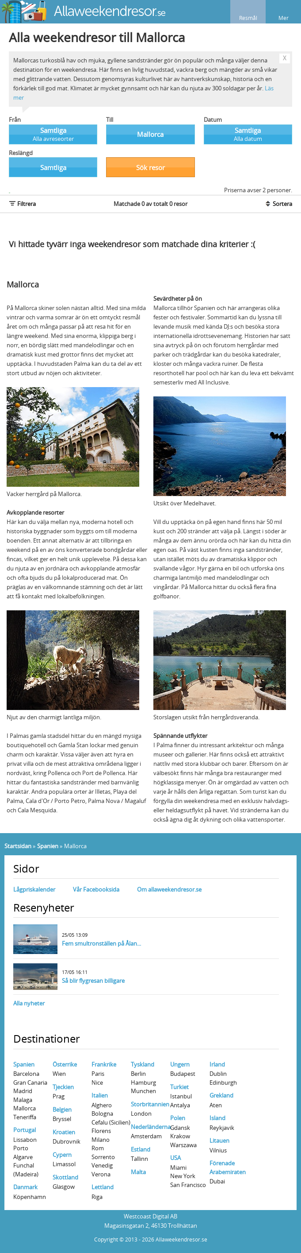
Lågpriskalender (34, 889)
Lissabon (25, 1140)
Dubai (217, 1181)
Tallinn (139, 1159)
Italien (99, 1095)
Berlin (138, 1074)
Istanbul (181, 1096)
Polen (177, 1118)
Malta (138, 1172)
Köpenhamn (29, 1197)
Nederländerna (151, 1127)
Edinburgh (223, 1082)
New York (182, 1176)
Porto (20, 1148)
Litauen (219, 1140)
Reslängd (21, 153)
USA (175, 1158)
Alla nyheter (29, 1003)
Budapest (182, 1074)
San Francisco (188, 1185)
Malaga (22, 1100)
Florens (101, 1131)
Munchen (143, 1091)
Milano (100, 1140)
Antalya (180, 1105)
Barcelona (26, 1074)
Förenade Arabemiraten (228, 1167)
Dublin (218, 1074)
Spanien (47, 846)
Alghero (101, 1105)
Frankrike (103, 1064)
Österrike (65, 1064)
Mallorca (24, 1108)
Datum (213, 120)
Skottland (65, 1177)
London (141, 1113)
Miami (178, 1168)
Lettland (102, 1187)
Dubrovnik (66, 1141)
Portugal (24, 1130)
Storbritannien (150, 1104)
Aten (216, 1105)
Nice (97, 1082)
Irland (217, 1064)
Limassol (64, 1164)
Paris (97, 1074)
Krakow (180, 1136)
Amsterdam (146, 1136)
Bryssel (62, 1119)
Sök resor (150, 167)
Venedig (102, 1165)
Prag (59, 1096)
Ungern (180, 1064)
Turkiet (179, 1087)
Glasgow (64, 1187)
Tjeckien (63, 1087)
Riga (97, 1197)
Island (217, 1118)
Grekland (221, 1095)
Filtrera (22, 204)
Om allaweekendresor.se (169, 889)
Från (15, 120)
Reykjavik (222, 1128)
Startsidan (17, 846)
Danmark (25, 1187)
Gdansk (180, 1128)
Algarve (23, 1157)
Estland (140, 1149)
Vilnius (218, 1150)
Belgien (62, 1109)
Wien (59, 1074)
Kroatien (64, 1132)
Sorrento (103, 1157)
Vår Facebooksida (96, 889)
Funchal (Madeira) (25, 1169)
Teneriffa (24, 1117)
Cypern (62, 1155)
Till (109, 120)
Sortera (278, 204)
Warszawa (183, 1145)
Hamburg (143, 1082)
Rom (97, 1148)
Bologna (102, 1113)
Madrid (22, 1091)
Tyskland (142, 1064)
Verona (100, 1174)
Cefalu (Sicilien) (110, 1122)
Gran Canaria (30, 1082)
